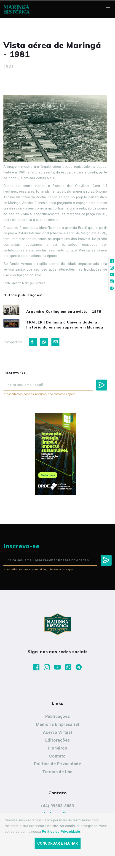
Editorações (57, 740)
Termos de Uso (57, 771)
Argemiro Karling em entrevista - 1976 (63, 311)
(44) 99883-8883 (57, 805)
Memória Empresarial (57, 724)
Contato (57, 756)
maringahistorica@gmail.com (57, 813)
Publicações (57, 716)
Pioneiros (57, 748)
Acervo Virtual (57, 732)
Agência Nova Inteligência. (71, 846)
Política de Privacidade (57, 763)
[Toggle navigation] (109, 9)
